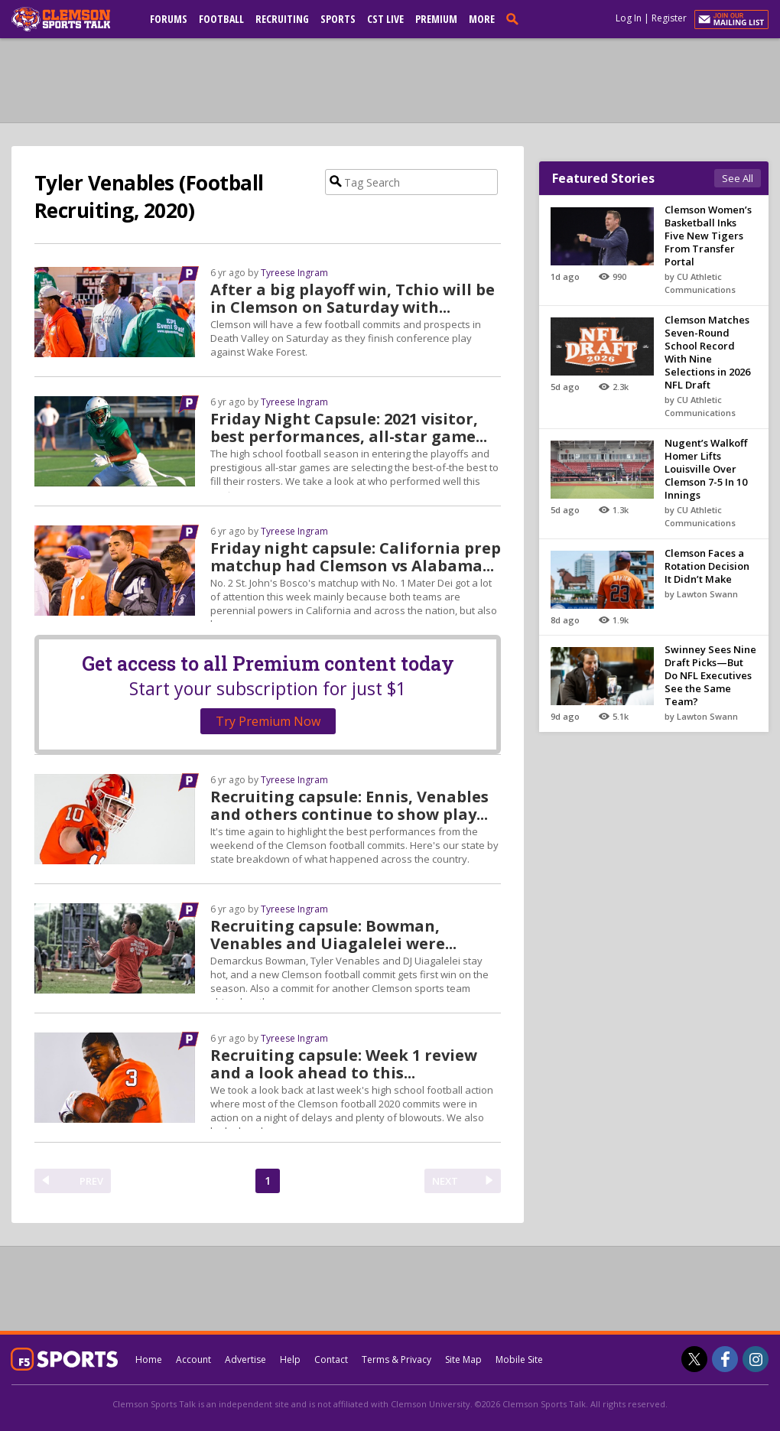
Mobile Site (519, 1359)
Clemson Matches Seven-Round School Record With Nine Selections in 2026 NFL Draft (707, 352)
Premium (436, 18)
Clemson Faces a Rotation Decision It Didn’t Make (707, 566)
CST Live (385, 18)
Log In (629, 17)
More (482, 18)
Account (193, 1359)
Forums (168, 18)
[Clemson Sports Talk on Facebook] (725, 1359)
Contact (331, 1359)
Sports (338, 18)
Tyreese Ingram (294, 272)
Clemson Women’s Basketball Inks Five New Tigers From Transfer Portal (708, 235)
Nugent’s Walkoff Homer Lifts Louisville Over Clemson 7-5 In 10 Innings (706, 469)
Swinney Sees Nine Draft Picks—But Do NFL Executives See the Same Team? (710, 675)
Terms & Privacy (396, 1359)
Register (669, 17)
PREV (91, 1181)
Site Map (463, 1359)
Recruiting (282, 18)
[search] (515, 18)
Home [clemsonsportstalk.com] (148, 1359)
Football (221, 18)
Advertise (245, 1359)
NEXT (445, 1181)
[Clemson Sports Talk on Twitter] (694, 1359)
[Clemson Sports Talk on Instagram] (756, 1359)
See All (737, 178)
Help (290, 1359)
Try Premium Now (268, 721)
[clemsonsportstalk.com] (71, 19)
